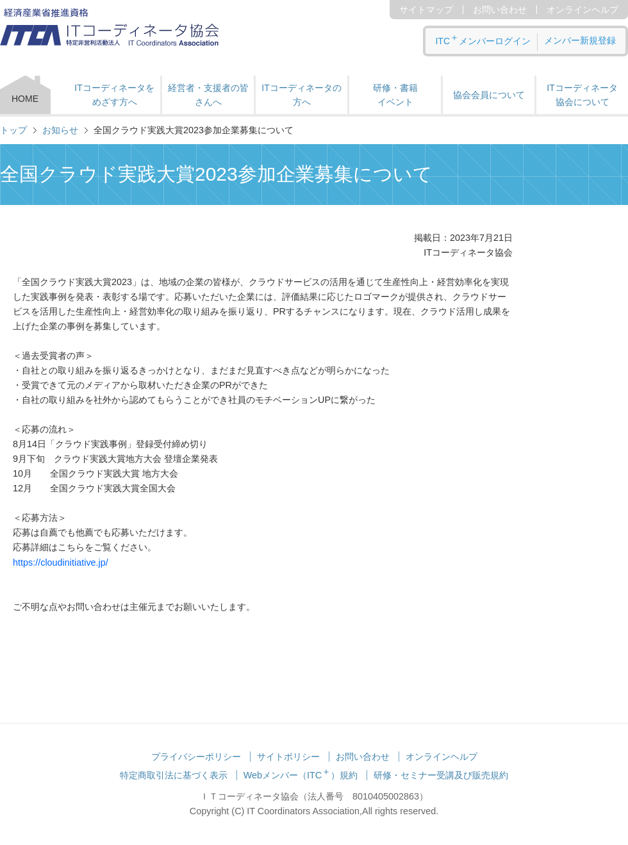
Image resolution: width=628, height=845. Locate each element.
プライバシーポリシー (196, 756)
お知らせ (60, 130)
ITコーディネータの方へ (301, 95)
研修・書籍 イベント (395, 95)
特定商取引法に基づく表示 (173, 775)
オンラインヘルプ (582, 9)
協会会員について (489, 95)
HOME (25, 99)
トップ (13, 130)
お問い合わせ (500, 9)
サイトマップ (426, 9)
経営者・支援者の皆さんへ (208, 95)
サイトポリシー (288, 756)
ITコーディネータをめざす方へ (114, 95)
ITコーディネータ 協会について (582, 95)
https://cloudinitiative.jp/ (60, 562)
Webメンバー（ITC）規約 (301, 775)
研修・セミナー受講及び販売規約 (441, 775)
